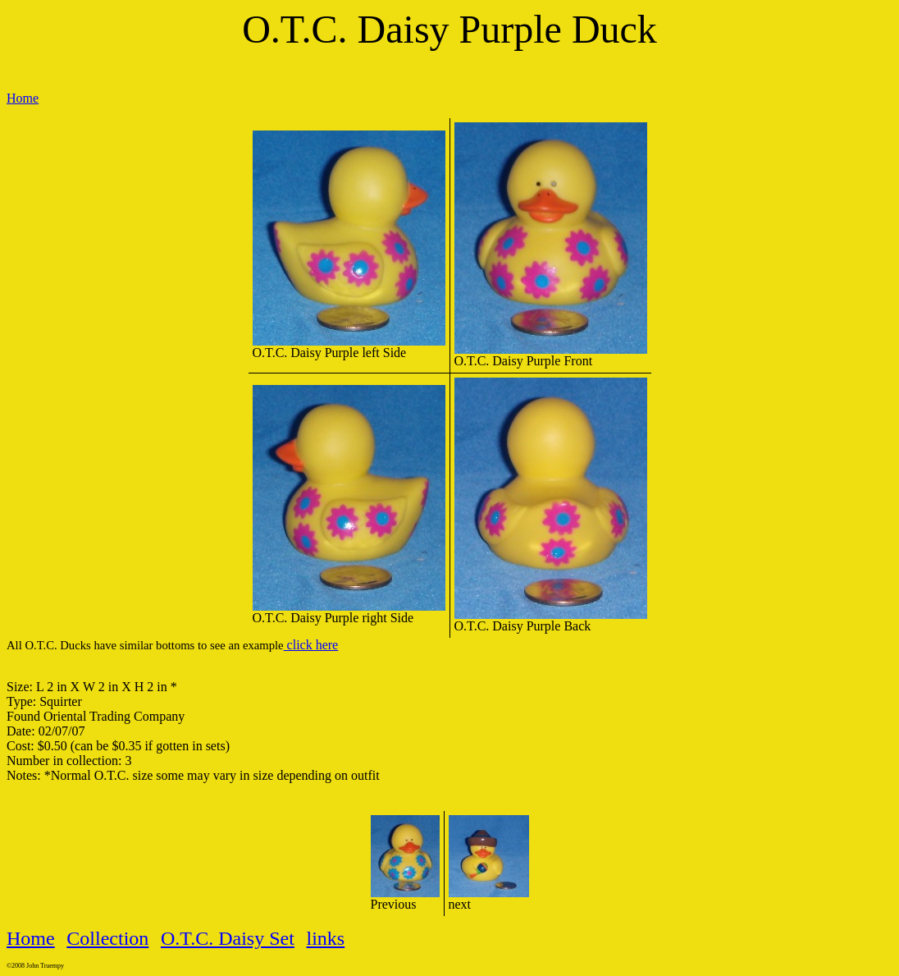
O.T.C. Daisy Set (227, 938)
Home (23, 98)
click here (311, 645)
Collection (107, 938)
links (326, 938)
